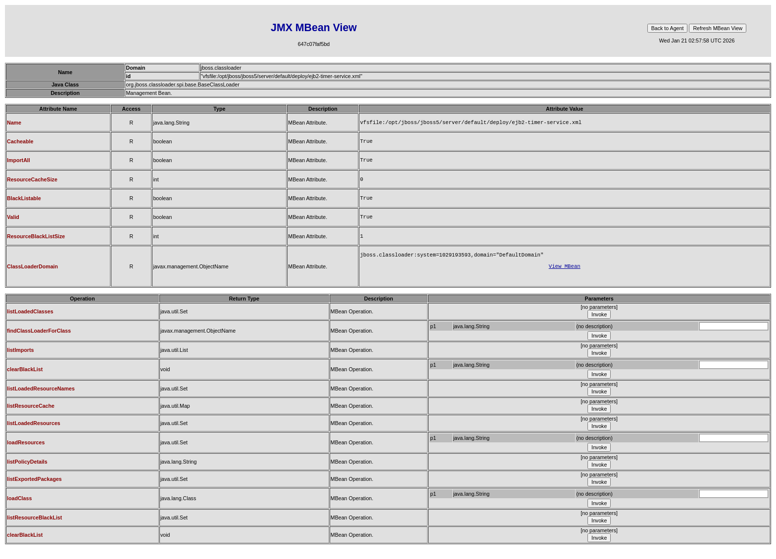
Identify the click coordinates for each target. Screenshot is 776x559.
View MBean (565, 274)
